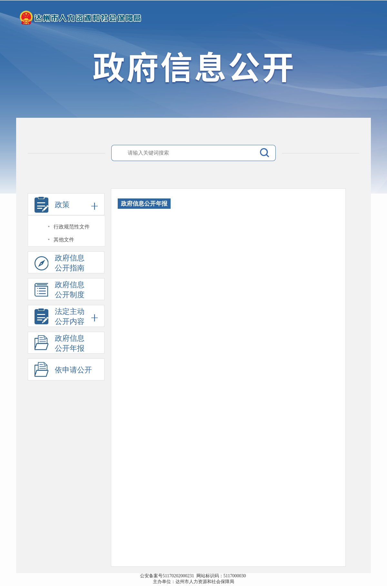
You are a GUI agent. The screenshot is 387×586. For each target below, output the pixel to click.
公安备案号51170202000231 (168, 575)
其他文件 (64, 239)
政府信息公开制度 (59, 290)
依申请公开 (73, 370)
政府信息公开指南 (59, 263)
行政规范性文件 (72, 226)
